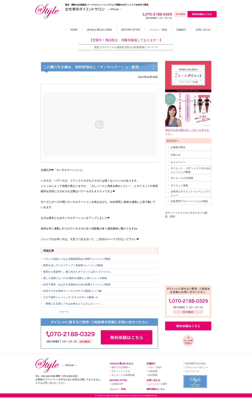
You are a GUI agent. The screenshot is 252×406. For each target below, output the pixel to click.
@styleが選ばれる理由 (99, 29)
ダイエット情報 (179, 185)
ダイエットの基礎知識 (123, 375)
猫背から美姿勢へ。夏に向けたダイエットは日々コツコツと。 (78, 271)
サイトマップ (192, 371)
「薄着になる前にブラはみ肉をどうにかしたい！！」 (73, 303)
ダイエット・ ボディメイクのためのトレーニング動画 (191, 170)
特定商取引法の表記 (195, 363)
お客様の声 (117, 384)
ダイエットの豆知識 (182, 178)
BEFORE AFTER (130, 29)
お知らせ (176, 154)
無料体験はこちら (155, 389)
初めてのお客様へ (120, 367)
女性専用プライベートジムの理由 (189, 201)
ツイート (64, 311)
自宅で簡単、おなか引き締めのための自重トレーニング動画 (76, 284)
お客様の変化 (178, 147)
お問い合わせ (203, 29)
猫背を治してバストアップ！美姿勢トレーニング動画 (73, 265)
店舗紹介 (181, 29)
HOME (73, 29)
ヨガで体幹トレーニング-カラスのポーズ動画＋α (70, 297)
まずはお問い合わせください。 (51, 383)
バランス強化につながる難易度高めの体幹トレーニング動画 (76, 258)
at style (106, 395)
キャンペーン (178, 162)
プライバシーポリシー (196, 367)
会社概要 (152, 375)
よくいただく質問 (157, 384)
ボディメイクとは (120, 371)
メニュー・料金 (158, 29)
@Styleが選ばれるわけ (121, 363)
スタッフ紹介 (155, 367)
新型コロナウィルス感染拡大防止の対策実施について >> (126, 47)
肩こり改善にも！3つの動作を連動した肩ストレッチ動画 (75, 278)
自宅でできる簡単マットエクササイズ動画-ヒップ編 (72, 290)
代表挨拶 (152, 371)
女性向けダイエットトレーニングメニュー (190, 193)
